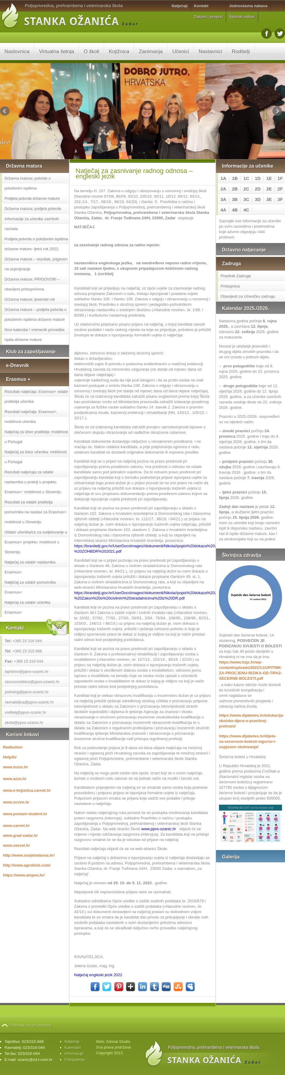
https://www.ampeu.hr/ (24, 875)
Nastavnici (210, 51)
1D (258, 178)
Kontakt (201, 6)
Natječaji (180, 6)
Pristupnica (230, 286)
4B (235, 209)
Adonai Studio (118, 1041)
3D (258, 199)
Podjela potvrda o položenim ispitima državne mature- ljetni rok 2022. (36, 244)
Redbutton (12, 747)
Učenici (180, 51)
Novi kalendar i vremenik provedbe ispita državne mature (34, 334)
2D (258, 188)
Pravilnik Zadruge (235, 276)
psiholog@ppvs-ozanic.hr (27, 692)
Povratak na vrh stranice (31, 1025)
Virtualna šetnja (56, 51)
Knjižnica (119, 51)
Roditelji (241, 51)
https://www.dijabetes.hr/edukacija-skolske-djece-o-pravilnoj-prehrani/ (250, 720)
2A (223, 188)
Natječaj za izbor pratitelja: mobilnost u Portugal (36, 437)
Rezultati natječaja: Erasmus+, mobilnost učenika (30, 416)
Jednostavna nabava (248, 6)
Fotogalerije (74, 1059)
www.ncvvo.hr (16, 802)
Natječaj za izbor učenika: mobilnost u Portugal (35, 457)
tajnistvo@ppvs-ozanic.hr (26, 671)
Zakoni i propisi (208, 16)
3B (235, 199)
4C (246, 209)
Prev (5, 111)
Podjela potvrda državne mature (32, 198)
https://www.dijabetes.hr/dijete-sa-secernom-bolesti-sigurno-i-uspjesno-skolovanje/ (248, 741)
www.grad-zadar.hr (20, 835)
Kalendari (72, 1047)
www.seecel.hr (16, 845)
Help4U (9, 757)
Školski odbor (242, 16)
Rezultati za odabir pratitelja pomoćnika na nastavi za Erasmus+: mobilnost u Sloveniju (35, 512)
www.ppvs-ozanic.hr (158, 829)
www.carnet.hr (16, 825)
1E (269, 178)
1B (235, 178)
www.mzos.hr (15, 767)
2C (246, 188)
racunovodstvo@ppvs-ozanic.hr (32, 681)
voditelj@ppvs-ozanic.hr (25, 712)
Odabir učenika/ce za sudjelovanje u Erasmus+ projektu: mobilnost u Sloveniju (35, 542)
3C (246, 199)
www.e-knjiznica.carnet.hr (27, 790)
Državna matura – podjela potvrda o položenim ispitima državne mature (35, 314)
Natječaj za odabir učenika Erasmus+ (27, 607)
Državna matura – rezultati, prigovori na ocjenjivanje (36, 264)
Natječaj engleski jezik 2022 (98, 975)
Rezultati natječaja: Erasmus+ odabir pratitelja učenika (36, 396)
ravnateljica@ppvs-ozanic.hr (29, 702)
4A (223, 209)
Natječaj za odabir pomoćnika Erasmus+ (30, 587)
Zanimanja (151, 51)
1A (223, 178)
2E (269, 188)
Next (277, 111)
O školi (91, 51)
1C (246, 178)
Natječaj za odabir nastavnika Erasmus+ (30, 567)
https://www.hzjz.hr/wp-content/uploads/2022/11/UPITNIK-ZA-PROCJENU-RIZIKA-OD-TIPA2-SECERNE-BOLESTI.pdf (250, 670)
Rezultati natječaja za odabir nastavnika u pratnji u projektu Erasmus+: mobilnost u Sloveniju (32, 482)
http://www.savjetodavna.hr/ (29, 855)
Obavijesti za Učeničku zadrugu (247, 296)
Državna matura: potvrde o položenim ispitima (27, 183)
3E (269, 199)
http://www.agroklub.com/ (26, 865)
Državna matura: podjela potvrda (32, 208)
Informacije (74, 1053)
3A (223, 199)
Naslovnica (16, 51)
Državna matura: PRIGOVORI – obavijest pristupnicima (32, 284)
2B (235, 188)
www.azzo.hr (14, 778)
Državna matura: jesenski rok (29, 299)
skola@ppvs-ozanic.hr (24, 722)
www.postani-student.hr (25, 814)
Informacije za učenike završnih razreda (31, 224)
